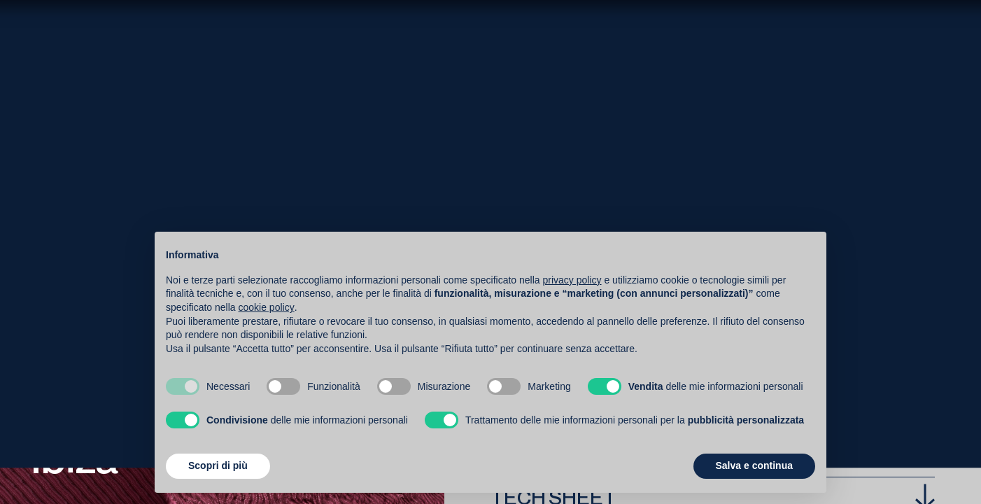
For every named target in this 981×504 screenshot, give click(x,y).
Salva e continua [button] (754, 465)
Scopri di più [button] (218, 465)
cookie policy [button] (267, 307)
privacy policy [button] (572, 280)
